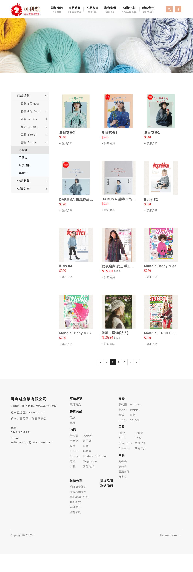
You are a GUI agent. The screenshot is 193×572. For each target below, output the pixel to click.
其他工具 (140, 448)
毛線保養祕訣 (78, 486)
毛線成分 (75, 507)
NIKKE (74, 451)
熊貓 (72, 461)
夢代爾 (74, 435)
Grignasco (90, 461)
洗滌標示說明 (78, 491)
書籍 (72, 422)
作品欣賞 (92, 10)
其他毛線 (88, 466)
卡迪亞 (74, 440)
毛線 (72, 417)
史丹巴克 (140, 443)
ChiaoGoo (125, 443)
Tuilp (122, 432)
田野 (86, 445)
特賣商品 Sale (31, 111)
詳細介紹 (67, 143)
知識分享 (129, 10)
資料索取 (75, 512)
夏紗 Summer (30, 126)
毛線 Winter (29, 119)
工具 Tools (28, 134)
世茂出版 (24, 165)
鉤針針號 (75, 502)
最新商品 (75, 404)
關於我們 (57, 10)
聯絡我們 (148, 10)
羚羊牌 (87, 440)
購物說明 (110, 10)
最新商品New (30, 103)
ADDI (122, 438)
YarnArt (135, 419)
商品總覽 (74, 10)
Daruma (75, 456)
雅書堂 (23, 172)
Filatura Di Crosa (95, 456)
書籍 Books (29, 142)
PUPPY (88, 435)
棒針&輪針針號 (79, 496)
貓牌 (72, 445)
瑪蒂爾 (87, 451)
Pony (138, 438)
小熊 (72, 466)
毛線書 (23, 150)
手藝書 (23, 157)
